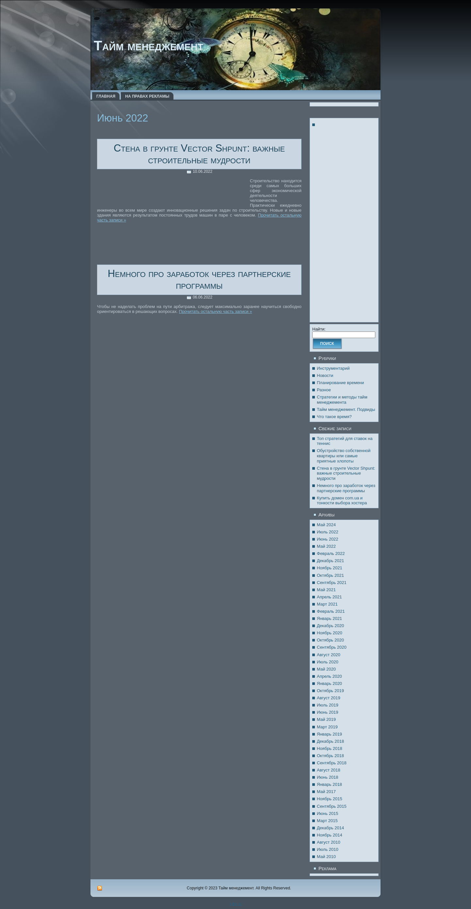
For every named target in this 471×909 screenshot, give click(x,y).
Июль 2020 (327, 661)
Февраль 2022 (331, 553)
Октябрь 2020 (330, 640)
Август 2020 (328, 654)
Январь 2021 (329, 618)
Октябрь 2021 (330, 575)
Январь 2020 (329, 683)
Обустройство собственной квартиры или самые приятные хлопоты (343, 455)
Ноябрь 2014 (329, 835)
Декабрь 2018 (330, 741)
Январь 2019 (329, 734)
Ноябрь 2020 (329, 632)
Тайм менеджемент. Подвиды (346, 409)
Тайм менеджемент (148, 45)
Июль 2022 (327, 531)
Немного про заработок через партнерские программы (199, 279)
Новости (325, 375)
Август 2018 (328, 770)
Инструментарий (333, 368)
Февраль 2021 (331, 611)
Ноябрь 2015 (329, 798)
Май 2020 (326, 669)
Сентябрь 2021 (332, 582)
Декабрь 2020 (330, 625)
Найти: (319, 329)
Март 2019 (327, 726)
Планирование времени (340, 382)
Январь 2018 (329, 784)
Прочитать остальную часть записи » (215, 311)
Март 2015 (327, 820)
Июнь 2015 (327, 813)
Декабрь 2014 (330, 827)
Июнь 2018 (327, 777)
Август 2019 (328, 697)
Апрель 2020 (329, 676)
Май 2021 (326, 589)
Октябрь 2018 (330, 755)
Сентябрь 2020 (332, 647)
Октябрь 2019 (330, 690)
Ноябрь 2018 (329, 748)
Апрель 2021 (329, 596)
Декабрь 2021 (330, 560)
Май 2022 (326, 546)
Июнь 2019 (327, 712)
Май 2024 (326, 524)
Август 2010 (328, 842)
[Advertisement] (173, 192)
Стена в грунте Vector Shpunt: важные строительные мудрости (199, 154)
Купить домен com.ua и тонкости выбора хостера (342, 500)
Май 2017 (326, 791)
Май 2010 (326, 856)
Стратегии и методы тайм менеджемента (342, 400)
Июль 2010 (327, 849)
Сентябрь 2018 (332, 762)
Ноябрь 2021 (329, 567)
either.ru (235, 904)
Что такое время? (334, 416)
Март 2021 (327, 604)
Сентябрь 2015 (332, 806)
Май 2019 (326, 719)
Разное (324, 389)
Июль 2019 (327, 705)
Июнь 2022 (327, 539)
